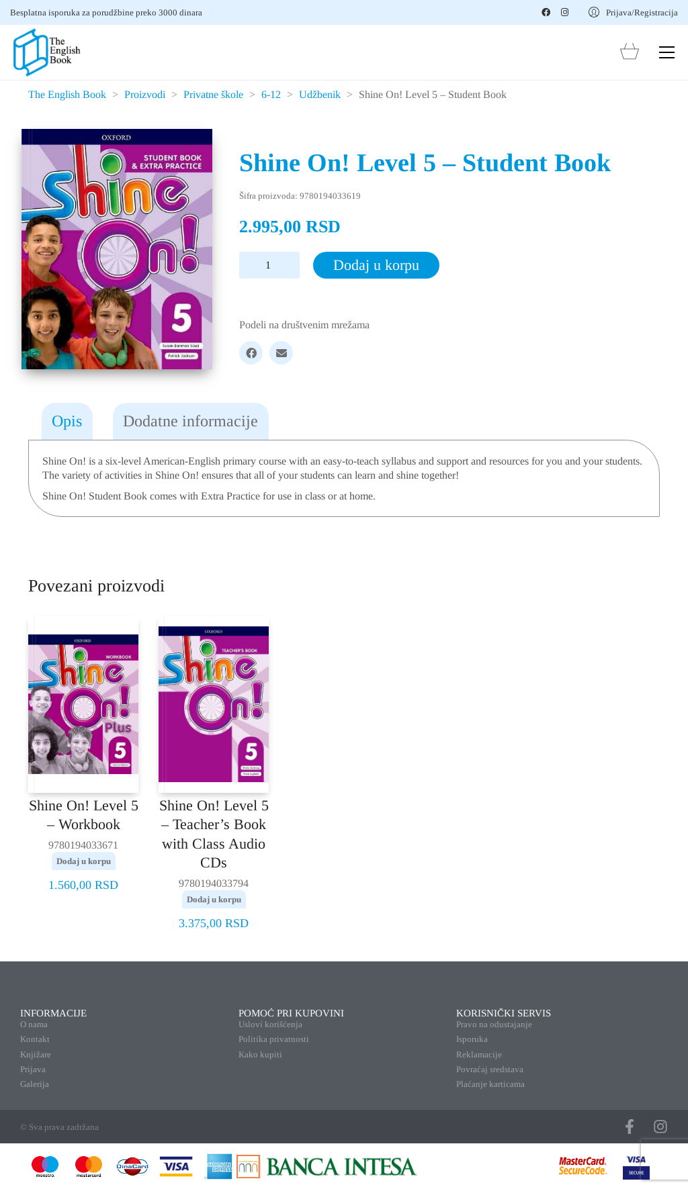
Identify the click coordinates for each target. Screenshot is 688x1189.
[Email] (281, 353)
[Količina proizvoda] (269, 265)
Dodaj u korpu (376, 264)
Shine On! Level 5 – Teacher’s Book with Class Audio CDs (214, 834)
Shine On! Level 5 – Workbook (83, 815)
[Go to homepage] (47, 52)
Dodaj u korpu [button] (83, 861)
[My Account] (633, 12)
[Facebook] (251, 353)
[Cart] (629, 52)
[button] (667, 52)
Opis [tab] (67, 421)
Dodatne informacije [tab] (190, 421)
